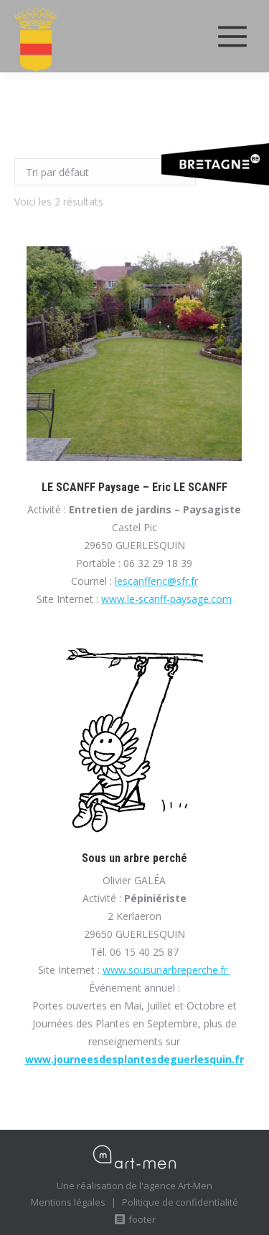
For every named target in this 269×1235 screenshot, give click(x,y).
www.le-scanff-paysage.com (166, 599)
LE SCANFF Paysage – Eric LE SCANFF (134, 487)
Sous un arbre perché (134, 858)
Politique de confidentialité (180, 1202)
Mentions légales (68, 1202)
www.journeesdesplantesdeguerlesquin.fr (134, 1059)
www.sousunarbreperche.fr (166, 970)
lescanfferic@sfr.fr (156, 581)
